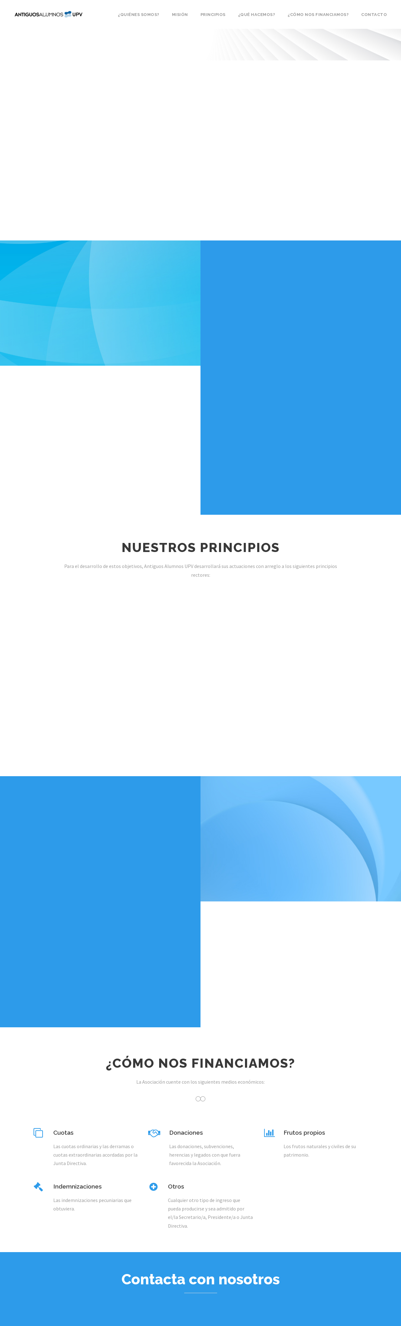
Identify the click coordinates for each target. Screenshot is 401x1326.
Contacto (374, 14)
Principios (213, 14)
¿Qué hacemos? (256, 14)
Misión (180, 14)
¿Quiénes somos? (138, 14)
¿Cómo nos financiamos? (318, 14)
